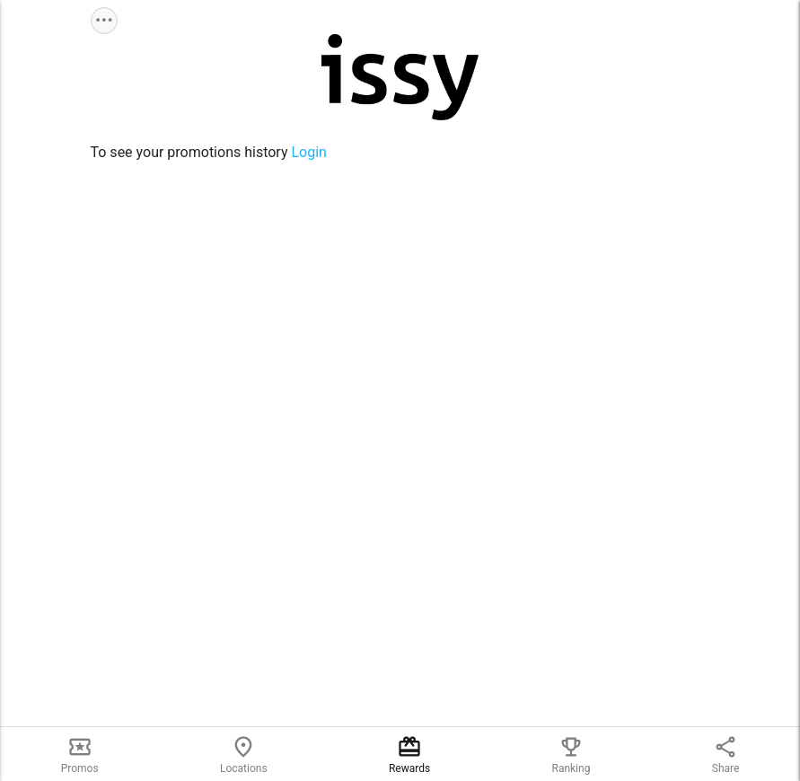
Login (308, 152)
